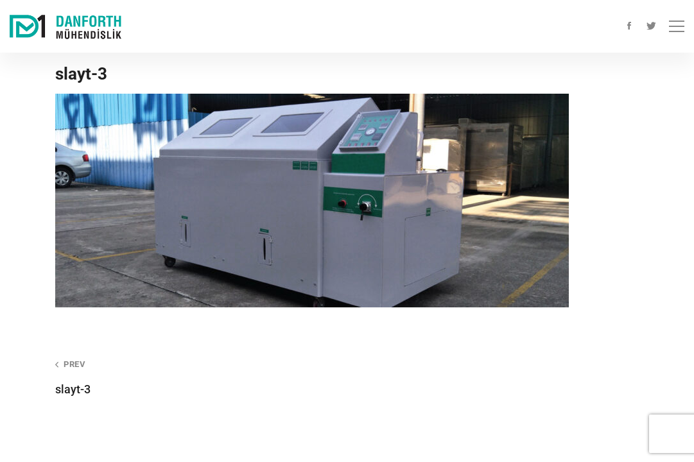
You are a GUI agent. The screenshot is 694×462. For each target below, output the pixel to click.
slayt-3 (189, 377)
